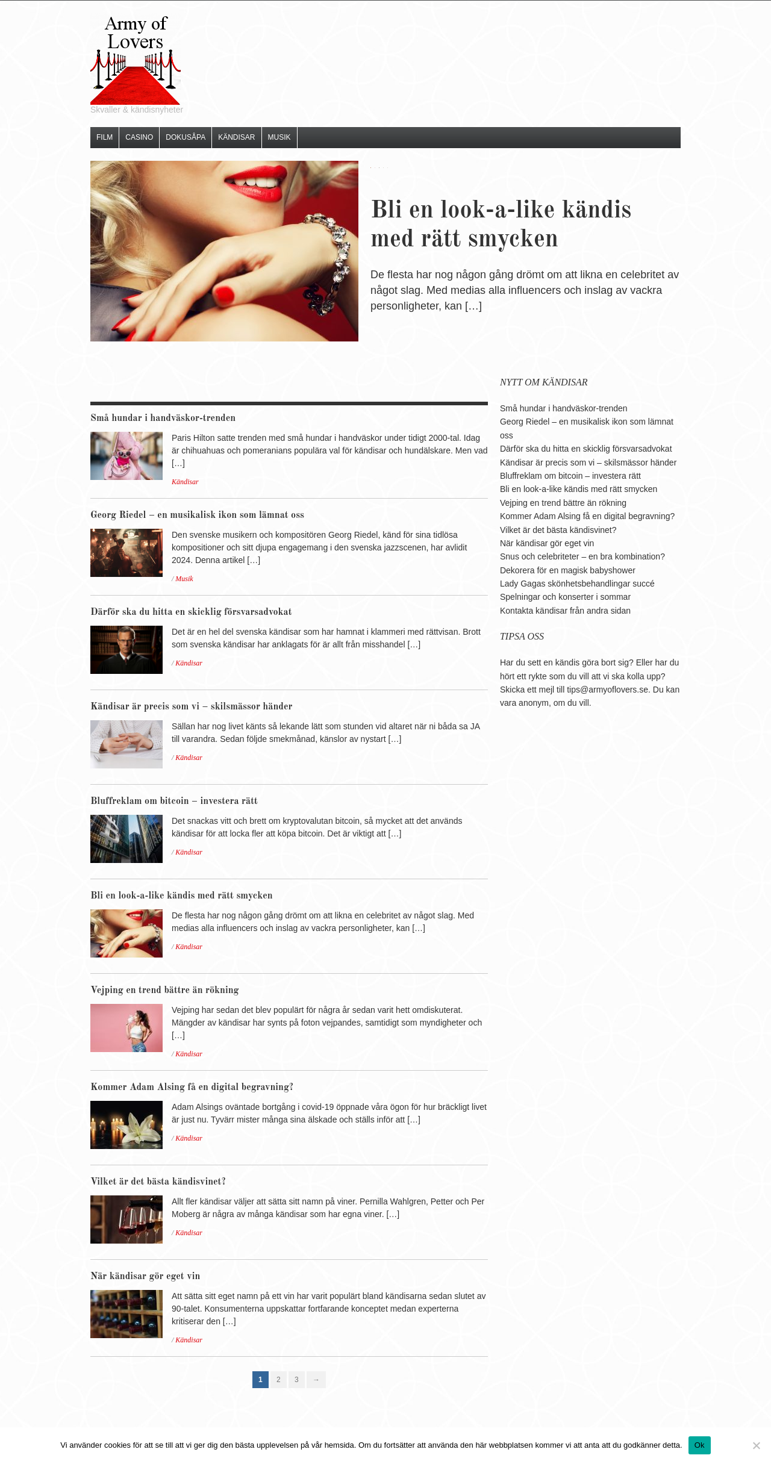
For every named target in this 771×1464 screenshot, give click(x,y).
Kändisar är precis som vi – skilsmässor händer (191, 707)
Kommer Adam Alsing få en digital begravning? (191, 1087)
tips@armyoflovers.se (607, 689)
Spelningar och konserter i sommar (565, 597)
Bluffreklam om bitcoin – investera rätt (174, 801)
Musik (279, 137)
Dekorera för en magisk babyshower (567, 570)
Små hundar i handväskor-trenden (163, 418)
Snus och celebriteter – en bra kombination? (582, 556)
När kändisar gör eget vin (145, 1277)
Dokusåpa (185, 137)
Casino (139, 137)
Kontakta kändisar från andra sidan (565, 610)
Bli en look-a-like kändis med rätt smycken (181, 896)
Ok (700, 1445)
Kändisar (236, 137)
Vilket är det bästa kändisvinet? (158, 1182)
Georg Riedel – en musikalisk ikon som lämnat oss (197, 515)
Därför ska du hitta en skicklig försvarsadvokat (191, 612)
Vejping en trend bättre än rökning (164, 990)
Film (104, 137)
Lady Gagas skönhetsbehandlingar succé (577, 583)
